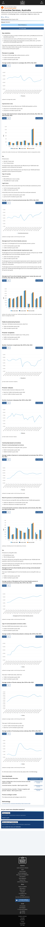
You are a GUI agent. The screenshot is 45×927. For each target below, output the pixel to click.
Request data (22, 880)
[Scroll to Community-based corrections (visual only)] (22, 443)
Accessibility (22, 923)
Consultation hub (22, 893)
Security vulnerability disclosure (22, 897)
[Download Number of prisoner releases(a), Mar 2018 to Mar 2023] (39, 403)
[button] (3, 3)
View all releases (22, 25)
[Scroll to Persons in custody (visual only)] (15, 53)
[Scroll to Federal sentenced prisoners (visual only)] (21, 322)
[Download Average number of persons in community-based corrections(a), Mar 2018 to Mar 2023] (39, 459)
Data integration (22, 878)
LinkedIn (23, 911)
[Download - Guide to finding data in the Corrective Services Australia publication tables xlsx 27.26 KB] (38, 782)
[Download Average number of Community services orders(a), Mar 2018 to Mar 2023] (39, 734)
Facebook (23, 906)
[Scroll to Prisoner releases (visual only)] (14, 387)
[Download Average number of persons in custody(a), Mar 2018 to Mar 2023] (39, 66)
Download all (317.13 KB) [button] (35, 779)
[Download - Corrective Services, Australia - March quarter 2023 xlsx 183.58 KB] (38, 786)
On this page (23, 28)
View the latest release (10, 8)
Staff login (22, 925)
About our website (22, 886)
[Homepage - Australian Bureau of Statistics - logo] (22, 2)
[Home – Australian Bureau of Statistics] (22, 860)
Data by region (22, 871)
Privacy (22, 921)
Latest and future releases (22, 867)
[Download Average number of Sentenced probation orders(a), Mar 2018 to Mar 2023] (39, 637)
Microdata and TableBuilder (22, 874)
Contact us (22, 895)
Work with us (22, 888)
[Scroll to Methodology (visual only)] (11, 801)
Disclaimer (22, 919)
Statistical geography (22, 873)
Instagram (23, 907)
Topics (22, 869)
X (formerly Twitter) (23, 909)
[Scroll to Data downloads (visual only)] (13, 776)
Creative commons (22, 916)
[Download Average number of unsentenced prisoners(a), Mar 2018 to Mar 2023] (39, 203)
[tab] (4, 66)
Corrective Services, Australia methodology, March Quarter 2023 (16, 803)
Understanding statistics (22, 881)
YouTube (23, 913)
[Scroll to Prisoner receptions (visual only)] (15, 332)
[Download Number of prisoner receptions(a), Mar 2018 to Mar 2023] (39, 348)
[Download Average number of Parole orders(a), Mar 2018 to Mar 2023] (39, 685)
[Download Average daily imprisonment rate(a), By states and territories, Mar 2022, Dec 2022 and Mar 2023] (39, 118)
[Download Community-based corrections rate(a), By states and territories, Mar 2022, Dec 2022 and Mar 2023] (39, 512)
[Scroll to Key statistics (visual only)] (11, 33)
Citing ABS (22, 891)
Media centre (22, 890)
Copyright (22, 918)
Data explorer (22, 876)
